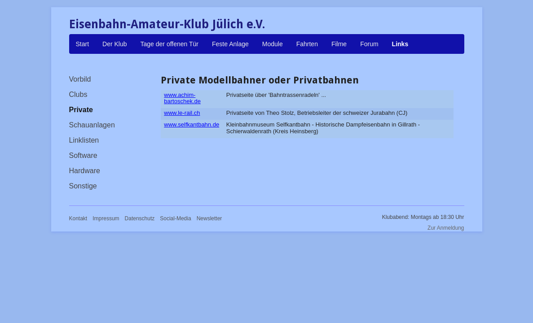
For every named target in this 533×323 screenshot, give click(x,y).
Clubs (78, 94)
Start (82, 44)
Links (400, 44)
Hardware (84, 171)
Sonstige (83, 186)
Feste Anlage (230, 44)
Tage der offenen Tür (169, 44)
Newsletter (209, 218)
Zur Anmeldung (445, 228)
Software (83, 155)
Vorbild (80, 79)
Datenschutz (140, 218)
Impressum (106, 218)
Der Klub (114, 44)
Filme (339, 44)
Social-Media (175, 218)
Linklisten (84, 140)
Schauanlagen (92, 125)
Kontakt (78, 218)
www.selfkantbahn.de (191, 124)
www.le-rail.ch (182, 112)
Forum (369, 44)
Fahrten (307, 44)
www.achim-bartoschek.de (182, 98)
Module (272, 44)
